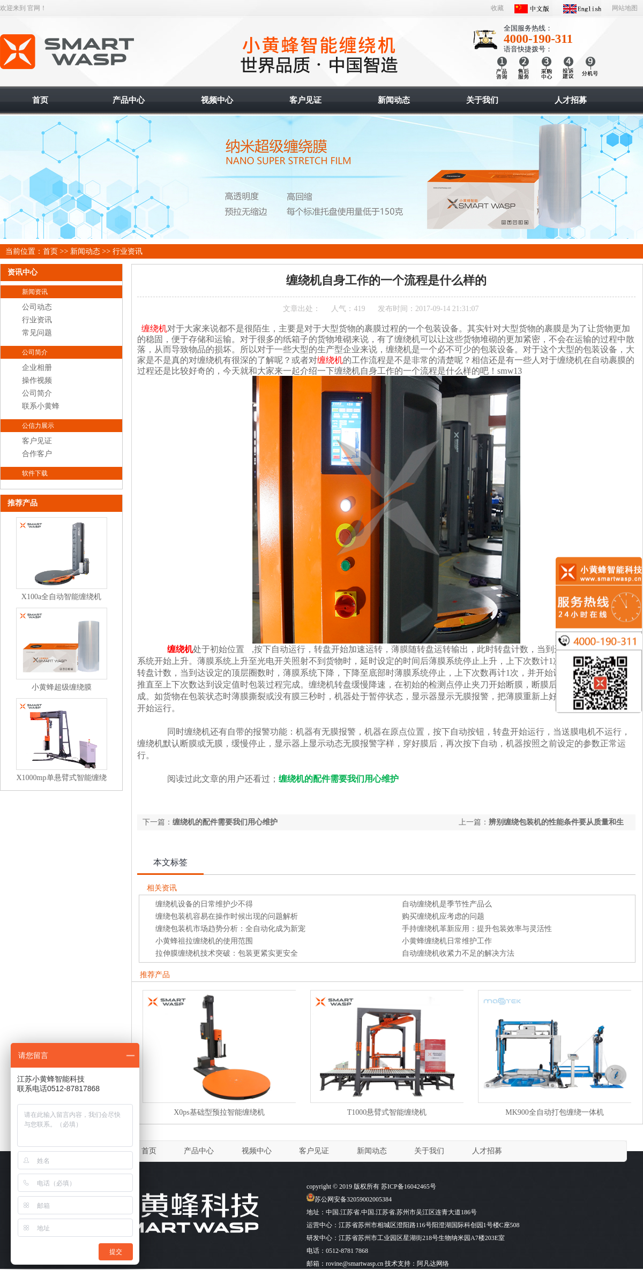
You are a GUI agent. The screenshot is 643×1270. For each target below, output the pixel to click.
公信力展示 (38, 425)
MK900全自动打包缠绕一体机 (554, 1112)
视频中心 (257, 1151)
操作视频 (37, 380)
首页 (50, 251)
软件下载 (35, 473)
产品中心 (199, 1151)
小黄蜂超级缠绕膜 (62, 687)
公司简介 (35, 352)
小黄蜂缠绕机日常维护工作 (447, 941)
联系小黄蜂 (40, 406)
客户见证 (37, 441)
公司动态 (37, 307)
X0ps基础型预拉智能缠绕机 (219, 1112)
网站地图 (625, 8)
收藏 (497, 8)
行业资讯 (128, 251)
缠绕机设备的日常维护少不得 (204, 904)
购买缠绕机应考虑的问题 (443, 916)
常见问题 (37, 333)
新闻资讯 (35, 292)
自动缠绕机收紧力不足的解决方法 (458, 953)
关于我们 (429, 1151)
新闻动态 (85, 251)
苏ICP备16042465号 (408, 1186)
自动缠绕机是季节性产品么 (447, 904)
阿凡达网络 (433, 1263)
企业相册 (37, 368)
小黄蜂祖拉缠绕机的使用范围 (204, 941)
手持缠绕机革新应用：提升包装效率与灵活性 (477, 929)
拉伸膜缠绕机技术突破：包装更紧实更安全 (226, 953)
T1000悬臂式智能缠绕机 (387, 1112)
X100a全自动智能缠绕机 (61, 597)
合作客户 (37, 454)
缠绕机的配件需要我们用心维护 (225, 822)
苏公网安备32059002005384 (349, 1199)
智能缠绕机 (68, 52)
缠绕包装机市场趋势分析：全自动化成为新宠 (230, 929)
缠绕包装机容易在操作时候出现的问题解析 (226, 916)
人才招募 (487, 1151)
